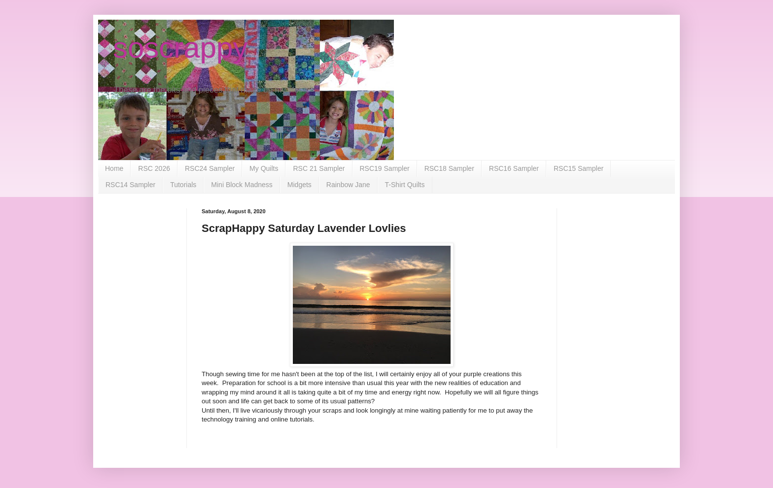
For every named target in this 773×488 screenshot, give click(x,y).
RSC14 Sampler (130, 185)
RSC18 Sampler (449, 168)
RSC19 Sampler (385, 168)
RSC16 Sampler (514, 168)
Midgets (299, 185)
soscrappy (180, 47)
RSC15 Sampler (578, 168)
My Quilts (263, 168)
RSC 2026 (154, 168)
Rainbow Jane (348, 185)
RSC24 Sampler (210, 168)
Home (114, 168)
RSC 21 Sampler (319, 168)
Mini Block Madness (242, 185)
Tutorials (183, 185)
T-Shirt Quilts (405, 185)
